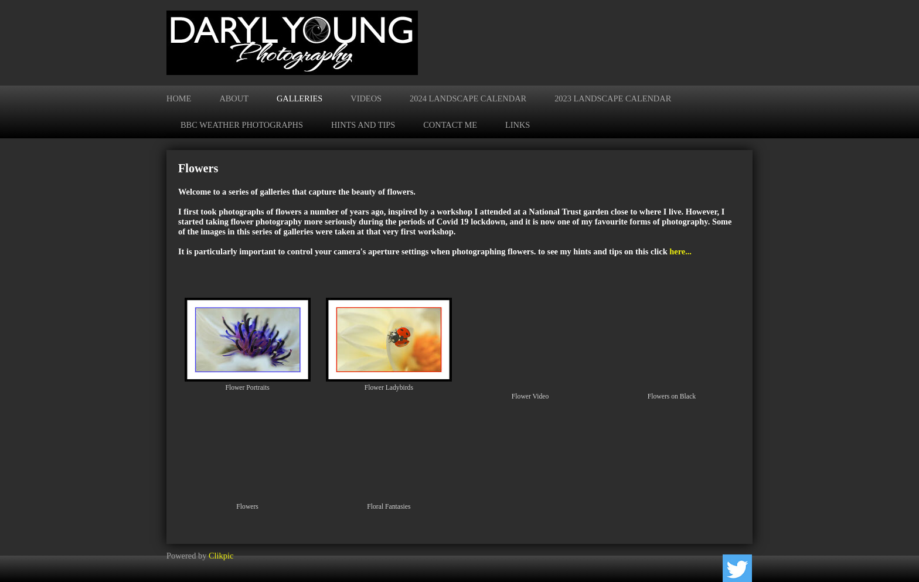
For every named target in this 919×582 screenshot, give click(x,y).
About (234, 98)
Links (517, 125)
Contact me (450, 125)
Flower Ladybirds (389, 388)
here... (680, 251)
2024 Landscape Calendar (468, 98)
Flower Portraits (247, 388)
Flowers (247, 506)
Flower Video (530, 396)
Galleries (299, 98)
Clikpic (221, 555)
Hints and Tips (363, 125)
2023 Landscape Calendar (612, 98)
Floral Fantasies (388, 506)
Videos (366, 98)
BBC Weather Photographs (242, 125)
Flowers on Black (672, 396)
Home (178, 98)
